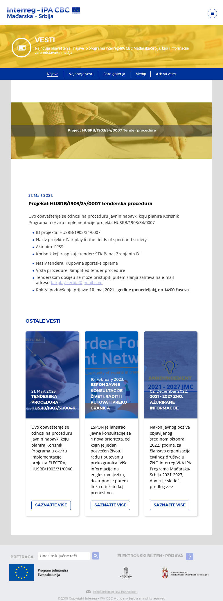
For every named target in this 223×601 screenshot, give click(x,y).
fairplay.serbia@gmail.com (76, 282)
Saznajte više (51, 505)
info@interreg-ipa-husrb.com (111, 592)
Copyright (76, 598)
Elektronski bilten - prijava (155, 556)
